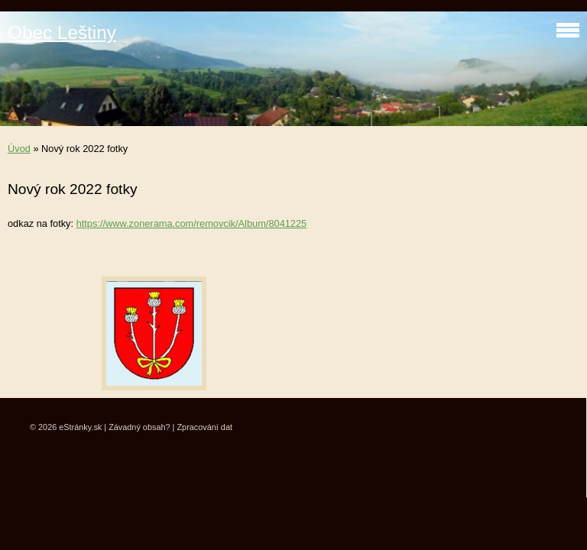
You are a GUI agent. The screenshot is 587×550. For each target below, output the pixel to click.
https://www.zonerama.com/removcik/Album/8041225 (191, 223)
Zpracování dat (204, 427)
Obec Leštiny (62, 32)
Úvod (19, 148)
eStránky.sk (80, 427)
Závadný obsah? (139, 427)
